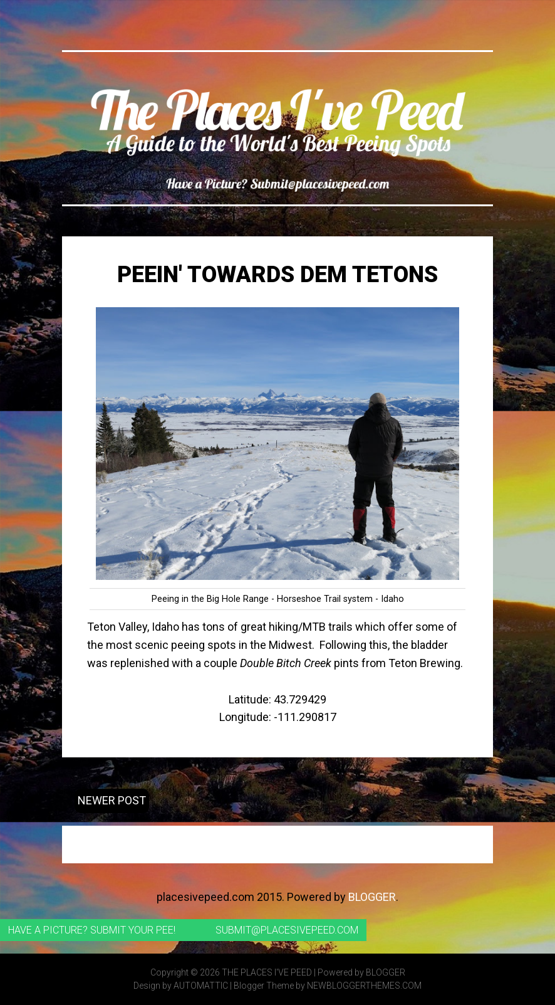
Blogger (372, 896)
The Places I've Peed (267, 972)
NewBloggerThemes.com (364, 986)
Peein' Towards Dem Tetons (277, 274)
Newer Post (112, 800)
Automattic (201, 986)
